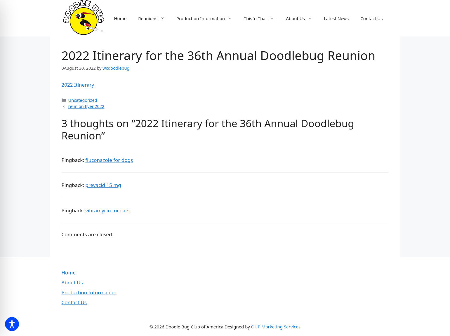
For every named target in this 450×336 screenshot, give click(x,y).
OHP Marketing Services (275, 327)
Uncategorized (82, 100)
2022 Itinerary (78, 84)
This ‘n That (262, 18)
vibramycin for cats (107, 210)
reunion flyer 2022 (86, 106)
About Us (302, 18)
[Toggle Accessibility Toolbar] (12, 324)
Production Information (207, 18)
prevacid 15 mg (103, 185)
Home (120, 18)
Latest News (336, 18)
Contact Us (371, 18)
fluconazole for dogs (109, 160)
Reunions (154, 18)
